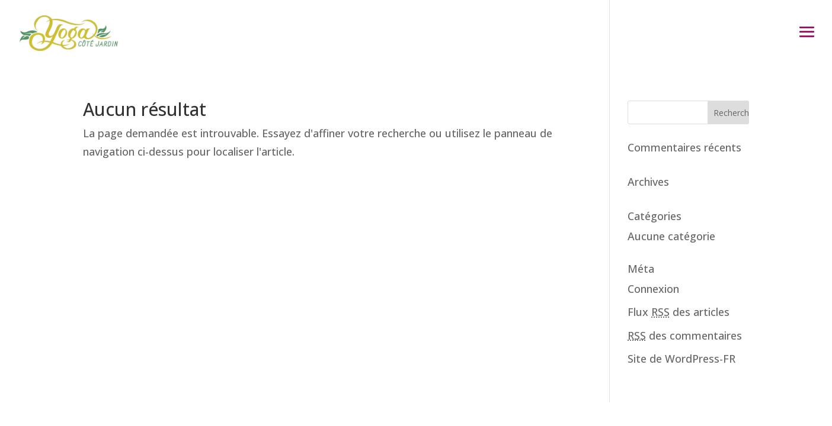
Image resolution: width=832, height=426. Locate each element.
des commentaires (685, 335)
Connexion (653, 289)
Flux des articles (678, 312)
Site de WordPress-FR (681, 358)
